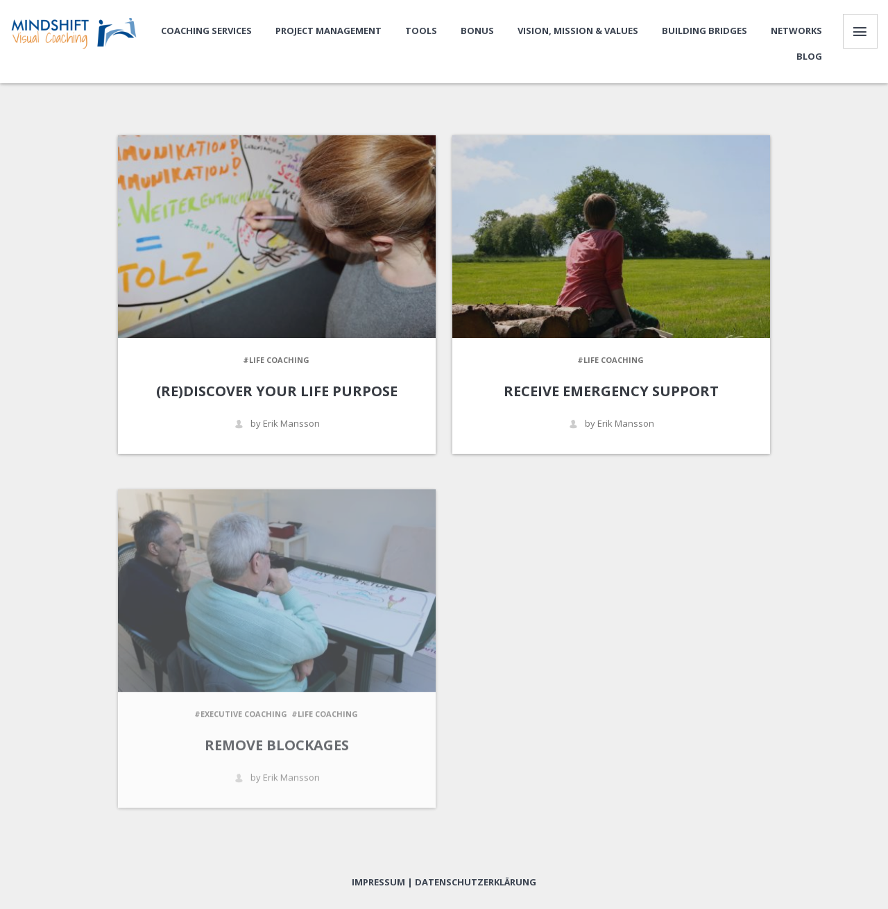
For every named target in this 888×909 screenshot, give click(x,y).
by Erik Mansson (277, 424)
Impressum (378, 882)
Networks (796, 30)
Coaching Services (206, 30)
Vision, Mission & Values (578, 30)
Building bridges (704, 30)
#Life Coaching (276, 360)
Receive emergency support (611, 391)
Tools (421, 30)
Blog (809, 56)
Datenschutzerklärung (475, 882)
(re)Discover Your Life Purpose (277, 391)
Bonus (477, 30)
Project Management (328, 30)
